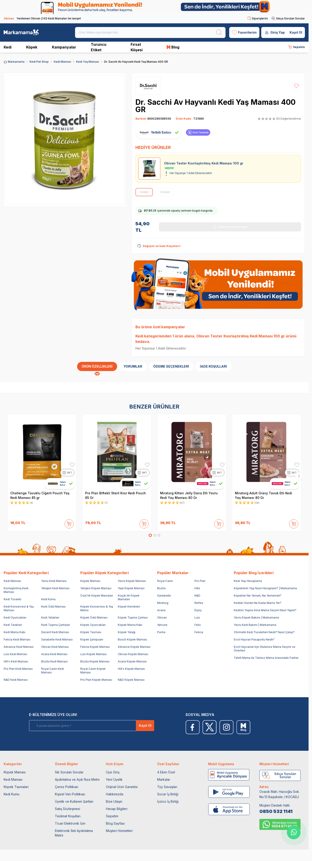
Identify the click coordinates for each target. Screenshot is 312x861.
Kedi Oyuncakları (15, 617)
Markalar (163, 779)
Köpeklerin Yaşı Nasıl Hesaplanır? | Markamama (265, 588)
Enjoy (198, 610)
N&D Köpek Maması (131, 679)
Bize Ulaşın (114, 801)
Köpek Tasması (90, 632)
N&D (197, 595)
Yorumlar (133, 366)
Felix (197, 625)
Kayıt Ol (296, 32)
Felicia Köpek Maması (95, 646)
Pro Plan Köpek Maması (96, 679)
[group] (65, 140)
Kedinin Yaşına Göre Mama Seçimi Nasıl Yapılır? (265, 610)
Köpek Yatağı (126, 632)
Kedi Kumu (48, 599)
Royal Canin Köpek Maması (93, 670)
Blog (173, 47)
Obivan (162, 617)
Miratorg (162, 603)
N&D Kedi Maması (16, 679)
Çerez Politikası (66, 787)
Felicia (198, 632)
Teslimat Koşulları (68, 816)
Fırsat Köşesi (137, 47)
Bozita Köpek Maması (95, 661)
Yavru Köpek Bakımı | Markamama (256, 617)
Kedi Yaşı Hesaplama (248, 581)
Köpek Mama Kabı (130, 625)
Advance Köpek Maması (134, 646)
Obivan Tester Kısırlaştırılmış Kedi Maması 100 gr (240, 336)
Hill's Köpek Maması (131, 668)
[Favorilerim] (244, 32)
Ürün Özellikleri (97, 366)
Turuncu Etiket (98, 47)
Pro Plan (199, 581)
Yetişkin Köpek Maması (95, 588)
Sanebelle (164, 595)
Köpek (31, 47)
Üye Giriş (112, 772)
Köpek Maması (90, 581)
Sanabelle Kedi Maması (57, 639)
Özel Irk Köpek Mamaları (96, 595)
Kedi (7, 47)
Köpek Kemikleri (129, 606)
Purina (161, 632)
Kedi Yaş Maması (87, 61)
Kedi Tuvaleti (12, 599)
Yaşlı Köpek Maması (131, 588)
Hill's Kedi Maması (16, 661)
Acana (161, 610)
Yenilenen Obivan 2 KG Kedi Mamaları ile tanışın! (42, 18)
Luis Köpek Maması (93, 654)
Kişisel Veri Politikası (70, 794)
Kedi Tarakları (13, 625)
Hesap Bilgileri (116, 809)
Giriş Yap (277, 32)
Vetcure (162, 625)
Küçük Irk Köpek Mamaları (129, 597)
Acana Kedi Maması (54, 654)
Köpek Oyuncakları (93, 625)
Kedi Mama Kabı (14, 632)
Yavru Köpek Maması (132, 581)
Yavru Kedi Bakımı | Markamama (255, 625)
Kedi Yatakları (50, 617)
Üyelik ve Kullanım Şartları (74, 801)
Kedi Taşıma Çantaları (55, 625)
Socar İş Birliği (167, 794)
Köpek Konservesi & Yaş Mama (96, 608)
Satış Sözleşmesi (67, 809)
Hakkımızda (114, 794)
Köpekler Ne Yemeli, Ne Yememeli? (257, 595)
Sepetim (112, 816)
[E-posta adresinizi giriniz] (84, 725)
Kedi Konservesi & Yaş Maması (19, 608)
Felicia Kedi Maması (17, 639)
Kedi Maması (62, 61)
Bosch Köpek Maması (132, 639)
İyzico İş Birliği (168, 801)
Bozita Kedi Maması (54, 661)
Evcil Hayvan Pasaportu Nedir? (254, 639)
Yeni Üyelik (114, 779)
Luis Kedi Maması (15, 654)
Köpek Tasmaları (16, 787)
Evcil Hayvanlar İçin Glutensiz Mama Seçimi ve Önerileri (264, 648)
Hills (197, 588)
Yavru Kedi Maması (54, 581)
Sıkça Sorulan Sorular (288, 18)
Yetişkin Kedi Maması (55, 588)
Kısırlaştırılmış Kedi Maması (16, 590)
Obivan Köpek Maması (133, 654)
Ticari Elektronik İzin (70, 823)
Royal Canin (165, 581)
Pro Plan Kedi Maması (18, 668)
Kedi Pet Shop (39, 61)
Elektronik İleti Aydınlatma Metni (74, 833)
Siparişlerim (257, 18)
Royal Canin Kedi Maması (52, 670)
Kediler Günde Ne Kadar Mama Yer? (257, 603)
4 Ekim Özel (166, 772)
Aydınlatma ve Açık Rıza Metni (77, 779)
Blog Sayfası (115, 823)
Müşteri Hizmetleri (119, 831)
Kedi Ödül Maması (53, 606)
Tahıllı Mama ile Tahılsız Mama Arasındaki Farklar (266, 657)
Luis (197, 617)
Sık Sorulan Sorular (69, 772)
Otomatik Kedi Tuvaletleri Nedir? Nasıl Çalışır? (264, 632)
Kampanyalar (64, 47)
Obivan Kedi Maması (55, 646)
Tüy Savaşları (167, 787)
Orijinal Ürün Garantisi (122, 787)
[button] (150, 535)
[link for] (154, 7)
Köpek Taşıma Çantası (133, 617)
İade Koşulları (213, 366)
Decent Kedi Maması (55, 632)
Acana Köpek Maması (132, 661)
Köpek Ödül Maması (94, 617)
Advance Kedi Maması (19, 646)
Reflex (198, 603)
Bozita (161, 588)
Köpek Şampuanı (91, 639)
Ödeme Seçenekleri (171, 366)
